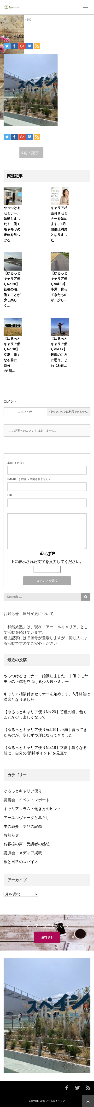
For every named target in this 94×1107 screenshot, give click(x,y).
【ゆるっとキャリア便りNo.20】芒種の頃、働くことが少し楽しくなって (45, 714)
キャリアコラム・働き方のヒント (32, 809)
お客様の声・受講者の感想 (27, 844)
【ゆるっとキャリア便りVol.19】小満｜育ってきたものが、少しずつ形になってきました (45, 732)
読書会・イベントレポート (27, 800)
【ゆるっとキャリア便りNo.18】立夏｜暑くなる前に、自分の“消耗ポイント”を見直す (45, 750)
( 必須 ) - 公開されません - (28, 479)
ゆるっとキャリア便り (23, 791)
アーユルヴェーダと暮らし (27, 818)
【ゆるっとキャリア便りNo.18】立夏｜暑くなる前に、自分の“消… (12, 355)
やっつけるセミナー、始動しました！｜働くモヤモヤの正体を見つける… (12, 224)
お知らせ (11, 835)
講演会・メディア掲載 (23, 853)
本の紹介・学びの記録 (23, 826)
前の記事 (31, 153)
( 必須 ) (15, 462)
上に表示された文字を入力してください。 (47, 562)
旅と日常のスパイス (21, 862)
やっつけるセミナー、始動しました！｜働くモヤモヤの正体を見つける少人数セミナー (46, 679)
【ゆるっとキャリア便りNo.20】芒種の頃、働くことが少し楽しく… (12, 289)
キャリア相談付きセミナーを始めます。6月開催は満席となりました (59, 224)
